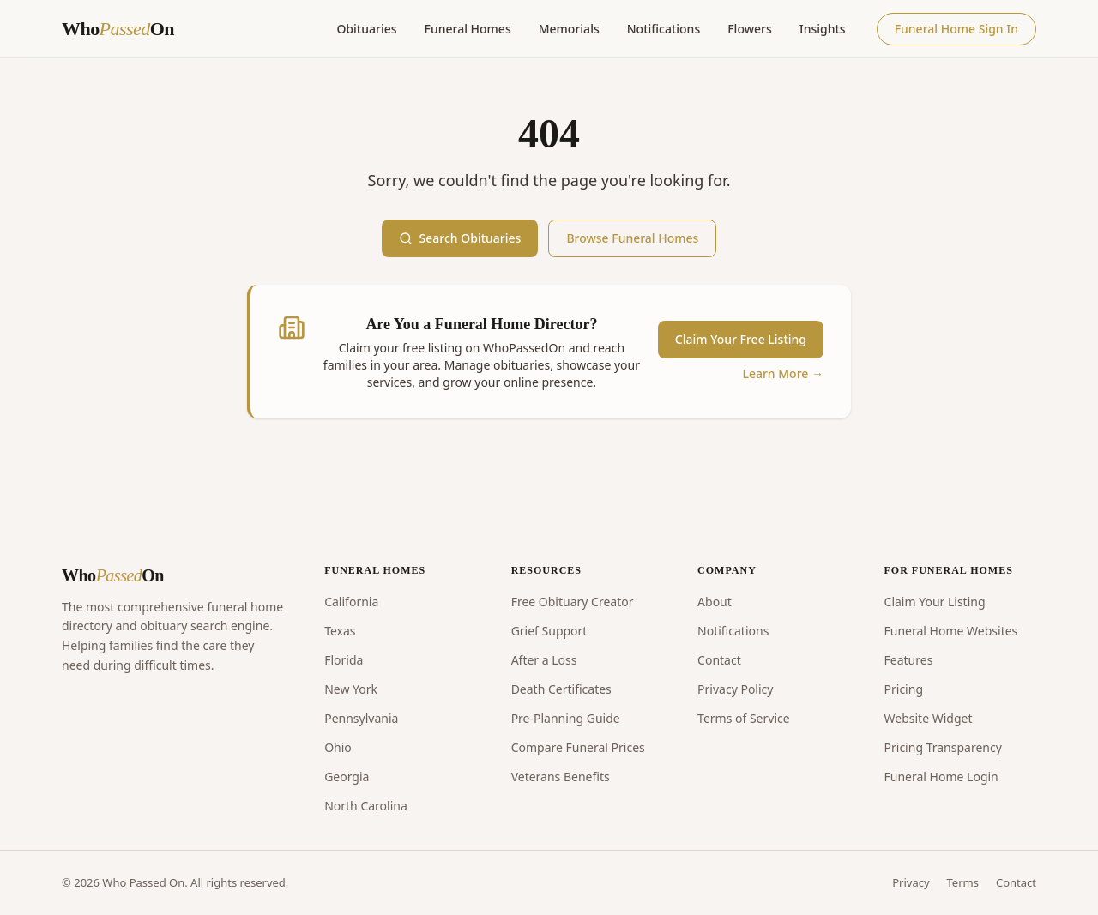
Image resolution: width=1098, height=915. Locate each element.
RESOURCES (546, 570)
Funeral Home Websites (951, 631)
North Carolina (365, 806)
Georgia (346, 776)
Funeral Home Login (941, 776)
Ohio (338, 747)
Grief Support (549, 631)
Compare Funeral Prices (578, 747)
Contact (719, 660)
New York (350, 689)
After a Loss (544, 660)
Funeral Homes (468, 29)
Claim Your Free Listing (740, 339)
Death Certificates (561, 689)
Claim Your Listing (935, 601)
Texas (339, 631)
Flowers (749, 29)
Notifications (663, 29)
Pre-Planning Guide (565, 718)
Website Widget (928, 718)
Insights (822, 29)
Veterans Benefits (560, 776)
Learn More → (783, 373)
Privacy (910, 882)
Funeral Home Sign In (956, 29)
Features (908, 660)
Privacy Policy (735, 689)
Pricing (903, 689)
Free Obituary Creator (572, 601)
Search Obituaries (460, 238)
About (714, 601)
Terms (963, 882)
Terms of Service (743, 718)
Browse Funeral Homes (632, 238)
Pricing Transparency (943, 747)
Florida (343, 660)
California (351, 601)
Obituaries (366, 29)
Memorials (569, 29)
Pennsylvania (361, 718)
